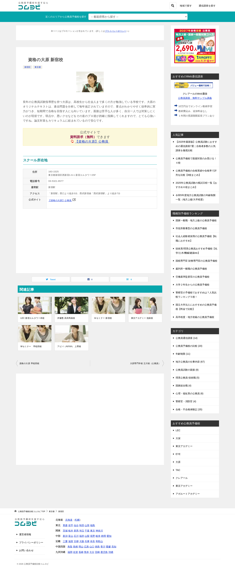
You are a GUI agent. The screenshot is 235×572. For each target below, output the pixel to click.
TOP (31, 511)
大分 (91, 552)
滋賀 (70, 541)
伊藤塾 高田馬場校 (66, 318)
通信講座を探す (207, 5)
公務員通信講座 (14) (186, 338)
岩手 (70, 525)
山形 (87, 525)
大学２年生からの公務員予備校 (192, 284)
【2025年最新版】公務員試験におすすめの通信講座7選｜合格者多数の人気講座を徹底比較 (196, 146)
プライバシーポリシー (115, 31)
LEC (178, 430)
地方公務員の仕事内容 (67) (190, 361)
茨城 (65, 530)
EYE (178, 454)
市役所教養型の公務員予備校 (191, 228)
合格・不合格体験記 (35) (189, 409)
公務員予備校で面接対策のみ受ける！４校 (196, 160)
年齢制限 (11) (183, 353)
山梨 (87, 536)
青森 (65, 525)
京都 (76, 541)
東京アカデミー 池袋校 (142, 318)
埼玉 (81, 530)
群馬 (76, 530)
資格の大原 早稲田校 (29, 363)
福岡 (70, 552)
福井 (81, 536)
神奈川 (99, 530)
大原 (178, 462)
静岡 (103, 536)
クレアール (182, 478)
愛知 (109, 536)
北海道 (68, 519)
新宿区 (27, 67)
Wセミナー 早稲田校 (31, 346)
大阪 (81, 541)
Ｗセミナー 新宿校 (103, 318)
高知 (113, 546)
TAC (178, 470)
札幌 (77, 519)
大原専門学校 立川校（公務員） (145, 363)
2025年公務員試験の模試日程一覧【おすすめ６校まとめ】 (196, 184)
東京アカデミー (184, 446)
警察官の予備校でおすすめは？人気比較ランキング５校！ (196, 294)
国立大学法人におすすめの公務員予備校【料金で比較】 (196, 306)
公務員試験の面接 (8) (187, 369)
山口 (91, 546)
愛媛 (108, 546)
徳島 (97, 546)
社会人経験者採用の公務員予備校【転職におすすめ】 (196, 238)
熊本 (86, 552)
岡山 (81, 546)
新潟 (65, 536)
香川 (102, 546)
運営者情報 (25, 534)
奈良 (92, 541)
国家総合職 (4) (183, 385)
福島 (92, 525)
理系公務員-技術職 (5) (187, 377)
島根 (75, 546)
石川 (76, 536)
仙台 (76, 525)
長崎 (81, 552)
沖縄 (110, 552)
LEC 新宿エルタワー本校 (32, 318)
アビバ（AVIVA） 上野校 (69, 346)
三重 (65, 541)
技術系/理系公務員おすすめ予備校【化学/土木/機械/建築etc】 (196, 250)
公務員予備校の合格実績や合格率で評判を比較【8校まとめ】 (196, 172)
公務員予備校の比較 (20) (189, 346)
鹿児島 (104, 552)
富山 (70, 536)
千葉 (87, 530)
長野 (92, 536)
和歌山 (99, 541)
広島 (86, 546)
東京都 (38, 67)
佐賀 (75, 552)
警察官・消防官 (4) (186, 401)
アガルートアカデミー (188, 493)
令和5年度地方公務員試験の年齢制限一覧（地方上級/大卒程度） (196, 197)
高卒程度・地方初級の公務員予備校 (195, 317)
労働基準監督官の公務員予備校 (192, 276)
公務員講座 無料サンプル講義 (195, 98)
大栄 (178, 438)
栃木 (70, 530)
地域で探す (186, 5)
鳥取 (70, 546)
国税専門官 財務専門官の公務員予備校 (196, 260)
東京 (92, 530)
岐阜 (98, 536)
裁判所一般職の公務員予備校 (191, 268)
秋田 (81, 525)
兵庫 (87, 541)
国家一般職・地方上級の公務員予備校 (196, 220)
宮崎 (97, 552)
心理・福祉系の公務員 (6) (189, 393)
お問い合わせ (26, 550)
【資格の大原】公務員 (92, 141)
